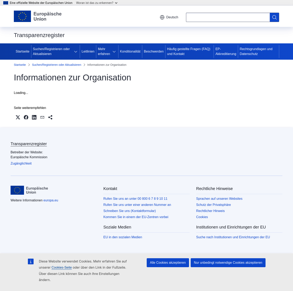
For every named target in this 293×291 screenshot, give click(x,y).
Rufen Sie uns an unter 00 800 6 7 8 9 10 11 (135, 198)
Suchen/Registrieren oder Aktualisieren (51, 51)
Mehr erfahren (104, 51)
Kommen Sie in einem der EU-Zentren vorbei (135, 217)
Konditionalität (130, 51)
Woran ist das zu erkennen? (96, 2)
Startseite (23, 51)
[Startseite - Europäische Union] (38, 16)
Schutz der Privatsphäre (213, 204)
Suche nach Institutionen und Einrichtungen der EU (233, 237)
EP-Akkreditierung (225, 51)
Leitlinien (88, 51)
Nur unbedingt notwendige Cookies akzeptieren (228, 262)
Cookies (202, 217)
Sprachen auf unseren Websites (219, 198)
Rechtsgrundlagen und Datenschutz (256, 51)
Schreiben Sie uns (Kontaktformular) (129, 211)
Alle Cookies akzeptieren (168, 262)
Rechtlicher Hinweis (210, 211)
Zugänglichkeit (21, 163)
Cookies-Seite (61, 267)
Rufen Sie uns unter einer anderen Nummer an (137, 204)
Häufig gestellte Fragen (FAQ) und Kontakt (188, 51)
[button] (18, 117)
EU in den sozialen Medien (122, 237)
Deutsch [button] (169, 17)
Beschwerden (154, 51)
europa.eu (51, 200)
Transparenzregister (29, 144)
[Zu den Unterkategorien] (76, 51)
